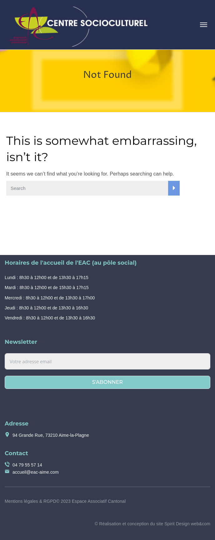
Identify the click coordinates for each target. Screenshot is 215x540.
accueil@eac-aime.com (35, 472)
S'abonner (107, 382)
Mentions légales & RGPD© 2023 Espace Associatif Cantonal (65, 501)
